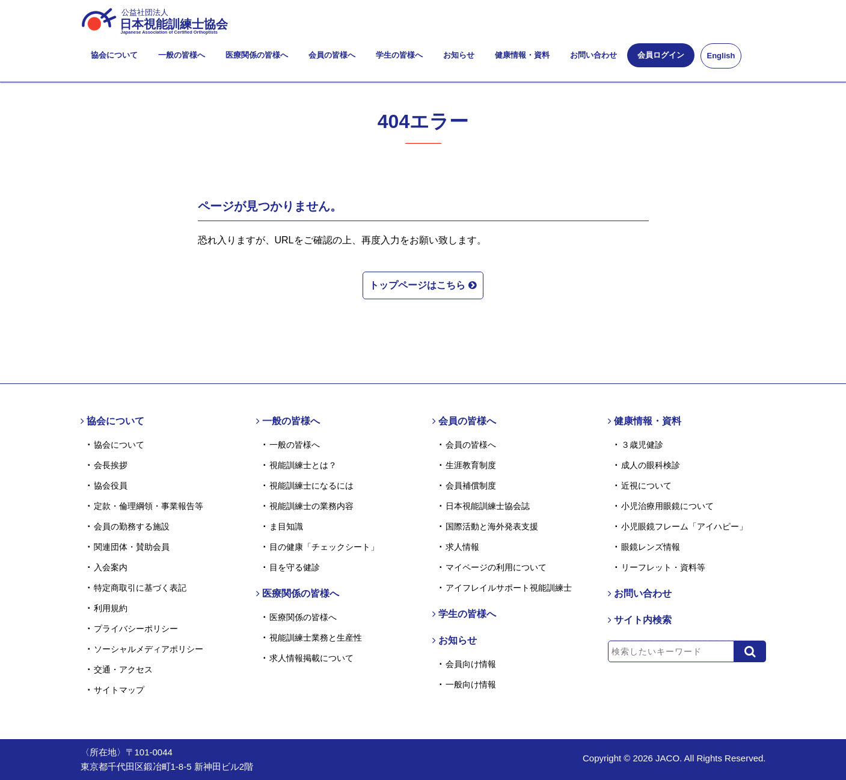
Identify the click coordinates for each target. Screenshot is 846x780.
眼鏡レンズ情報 (650, 547)
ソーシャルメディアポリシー (148, 649)
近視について (646, 485)
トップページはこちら (422, 284)
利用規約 (110, 608)
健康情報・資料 (522, 54)
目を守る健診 (294, 567)
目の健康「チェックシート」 (324, 547)
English (721, 55)
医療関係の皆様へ (256, 54)
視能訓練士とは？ (303, 465)
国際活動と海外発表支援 (492, 526)
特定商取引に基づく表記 (140, 588)
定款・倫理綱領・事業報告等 (148, 506)
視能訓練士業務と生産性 (315, 637)
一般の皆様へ (181, 54)
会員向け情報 (471, 664)
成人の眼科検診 (650, 465)
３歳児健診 (642, 444)
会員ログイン (660, 54)
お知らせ (458, 54)
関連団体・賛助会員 (132, 547)
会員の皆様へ (331, 54)
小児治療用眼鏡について (667, 506)
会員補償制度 (471, 485)
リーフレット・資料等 (663, 567)
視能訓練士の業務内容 (311, 506)
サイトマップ (119, 690)
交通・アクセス (123, 669)
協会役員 (110, 485)
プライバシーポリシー (136, 628)
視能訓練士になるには (311, 485)
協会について (114, 54)
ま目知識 (286, 526)
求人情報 (462, 547)
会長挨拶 (110, 465)
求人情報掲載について (311, 658)
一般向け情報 (471, 684)
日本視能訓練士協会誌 (488, 506)
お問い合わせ (593, 54)
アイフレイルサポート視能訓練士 (509, 588)
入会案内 (110, 567)
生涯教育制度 (471, 465)
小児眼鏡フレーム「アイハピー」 (684, 526)
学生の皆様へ (399, 54)
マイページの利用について (496, 567)
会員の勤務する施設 (132, 526)
